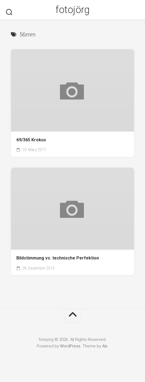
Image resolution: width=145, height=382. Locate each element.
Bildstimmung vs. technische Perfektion (57, 258)
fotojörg (72, 10)
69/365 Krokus (31, 139)
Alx (104, 346)
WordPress (70, 346)
